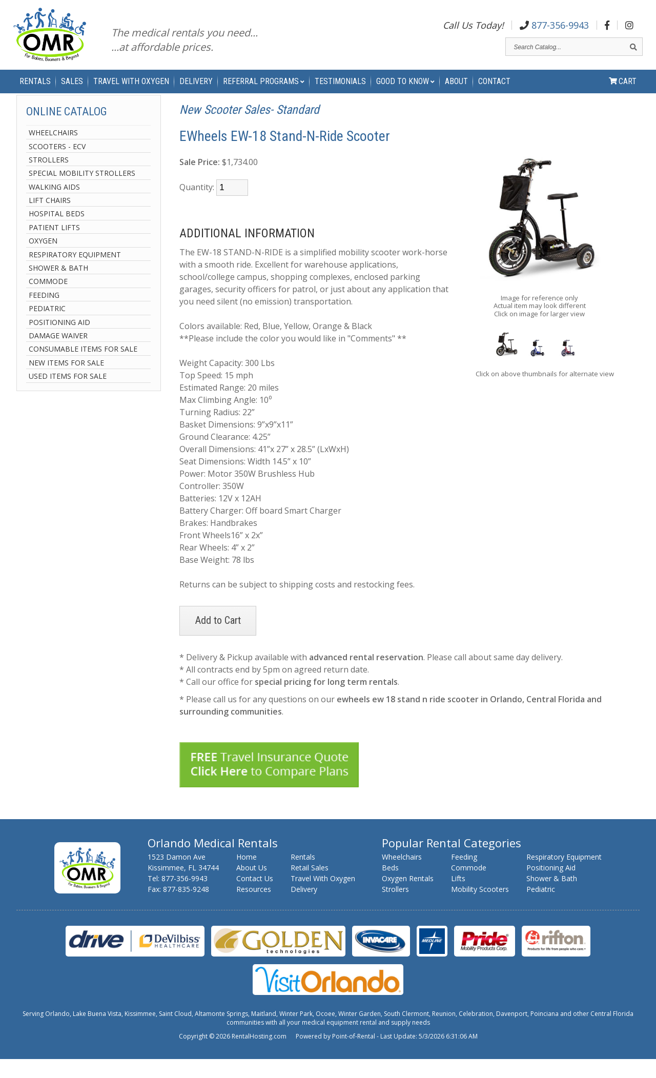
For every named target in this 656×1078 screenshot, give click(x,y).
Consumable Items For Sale (83, 368)
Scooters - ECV (57, 165)
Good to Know (405, 92)
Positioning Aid (59, 341)
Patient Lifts (54, 247)
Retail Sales (310, 886)
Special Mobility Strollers (82, 192)
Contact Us (254, 897)
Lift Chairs (50, 219)
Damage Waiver (58, 355)
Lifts (458, 897)
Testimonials (340, 92)
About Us (251, 886)
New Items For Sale (66, 381)
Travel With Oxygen (131, 92)
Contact (494, 92)
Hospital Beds (57, 233)
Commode (48, 300)
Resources (253, 908)
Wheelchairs (53, 152)
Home (246, 876)
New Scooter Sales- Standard (249, 129)
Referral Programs (263, 92)
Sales (72, 92)
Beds (390, 886)
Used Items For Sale (68, 395)
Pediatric (47, 328)
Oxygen (43, 260)
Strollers (49, 179)
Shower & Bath (58, 287)
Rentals (35, 92)
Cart (623, 92)
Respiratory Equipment (75, 273)
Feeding (44, 314)
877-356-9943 (554, 28)
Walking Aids (54, 206)
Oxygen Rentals (408, 897)
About (456, 92)
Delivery (196, 92)
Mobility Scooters (480, 908)
